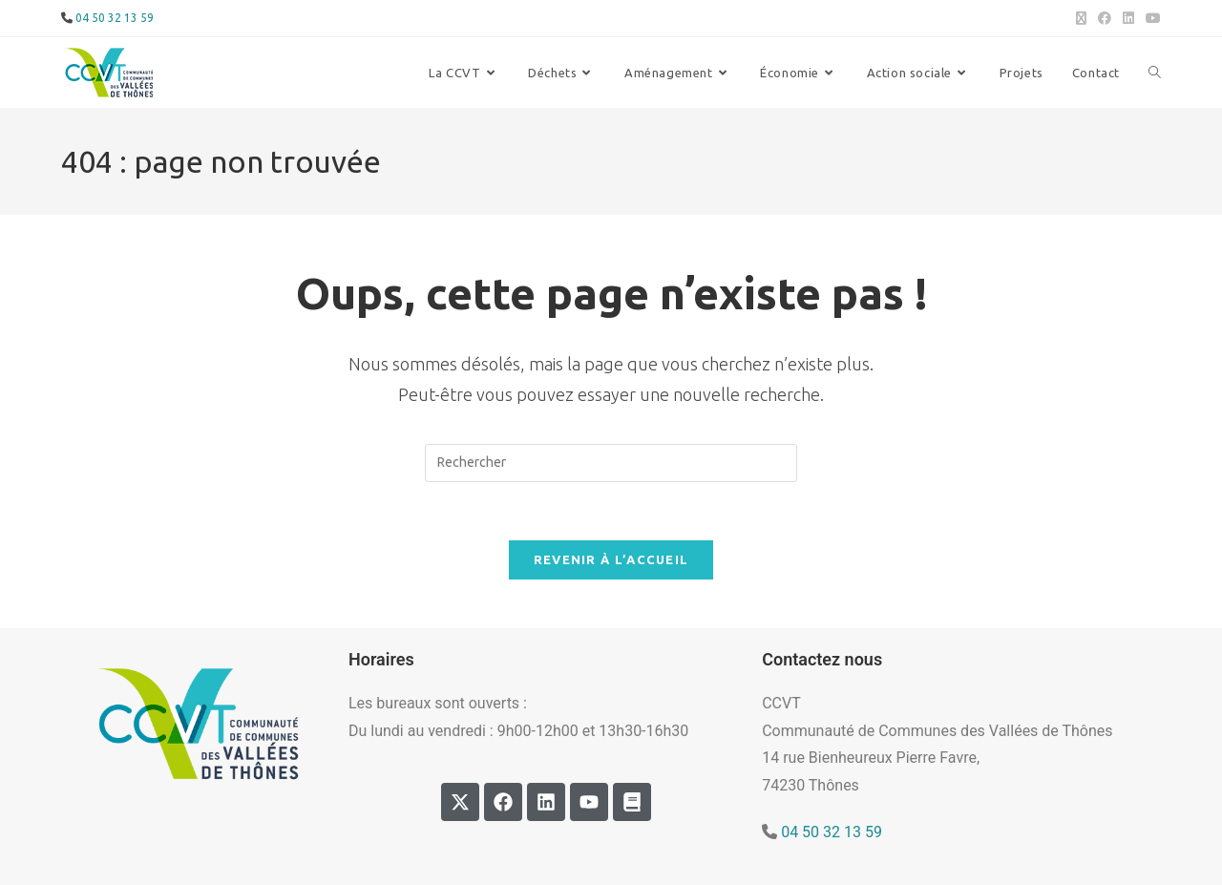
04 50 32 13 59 (114, 17)
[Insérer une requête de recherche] (611, 463)
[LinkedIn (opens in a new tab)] (1128, 18)
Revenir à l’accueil (611, 559)
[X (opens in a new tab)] (1081, 18)
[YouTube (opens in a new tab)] (1150, 18)
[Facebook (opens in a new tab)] (1104, 18)
